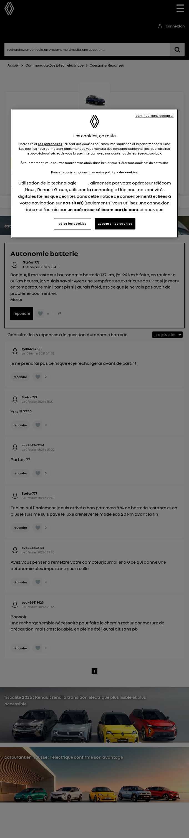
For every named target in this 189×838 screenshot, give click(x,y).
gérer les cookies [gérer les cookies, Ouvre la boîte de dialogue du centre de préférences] (73, 224)
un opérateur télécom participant (103, 209)
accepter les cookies (115, 224)
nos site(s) (73, 203)
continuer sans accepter (154, 116)
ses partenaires (50, 144)
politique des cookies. (121, 172)
